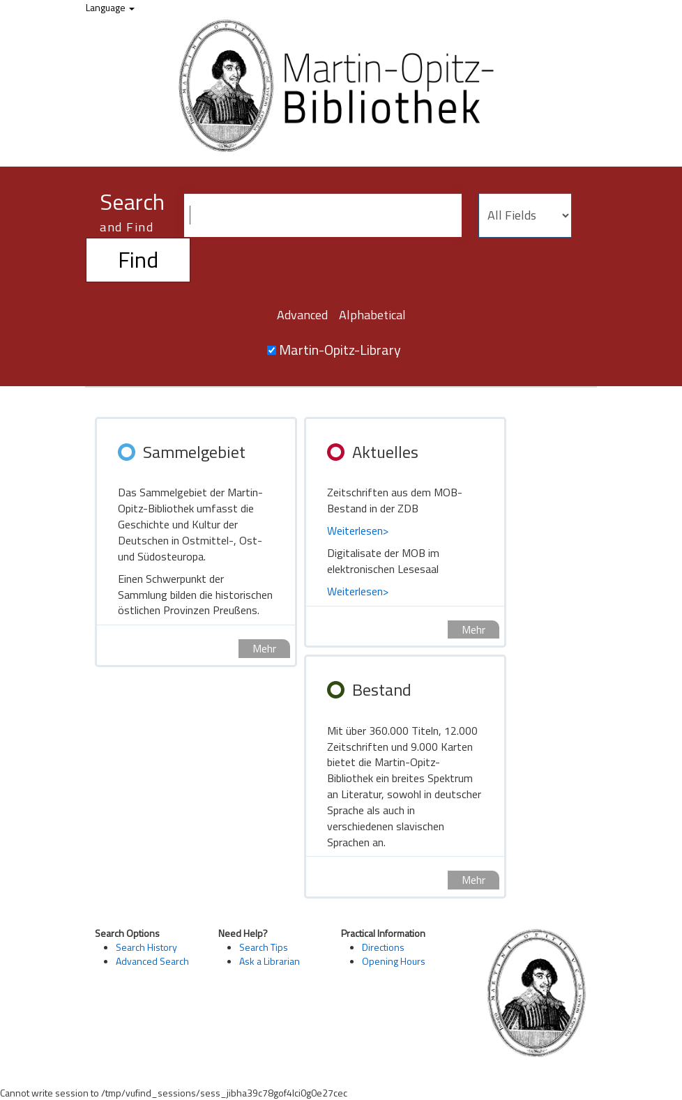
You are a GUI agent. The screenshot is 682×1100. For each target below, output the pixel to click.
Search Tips (263, 947)
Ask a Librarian (269, 961)
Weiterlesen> (357, 530)
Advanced (302, 314)
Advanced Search (152, 961)
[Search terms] (322, 215)
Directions (383, 947)
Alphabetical (372, 314)
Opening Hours (393, 961)
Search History (146, 947)
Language (110, 7)
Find (138, 259)
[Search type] (525, 215)
